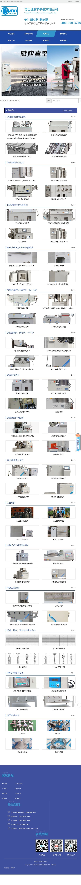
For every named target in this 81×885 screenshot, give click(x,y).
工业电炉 (11, 503)
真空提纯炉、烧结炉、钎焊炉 (20, 332)
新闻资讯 (63, 34)
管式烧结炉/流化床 (15, 162)
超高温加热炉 (13, 375)
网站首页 (11, 34)
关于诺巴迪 (28, 34)
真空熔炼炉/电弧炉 (15, 418)
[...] (65, 100)
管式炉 (13, 868)
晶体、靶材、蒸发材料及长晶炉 (21, 630)
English (77, 1)
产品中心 (46, 34)
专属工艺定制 (13, 588)
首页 (11, 100)
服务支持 (11, 40)
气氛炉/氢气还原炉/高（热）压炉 (22, 290)
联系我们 (70, 1)
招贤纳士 (46, 40)
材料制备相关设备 (15, 673)
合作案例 (28, 40)
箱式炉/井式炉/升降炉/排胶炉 (20, 247)
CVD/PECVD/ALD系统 (17, 205)
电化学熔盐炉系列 (15, 460)
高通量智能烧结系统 (16, 117)
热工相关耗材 (13, 715)
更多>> (73, 116)
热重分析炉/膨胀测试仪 (17, 545)
